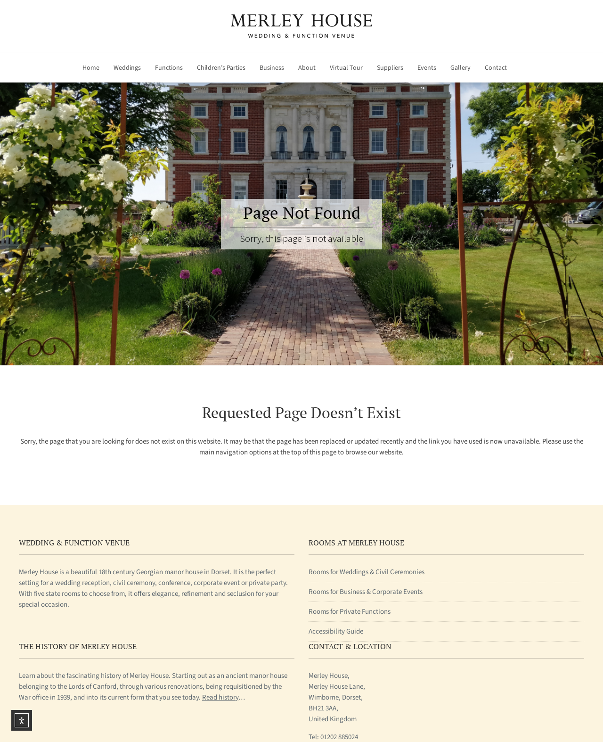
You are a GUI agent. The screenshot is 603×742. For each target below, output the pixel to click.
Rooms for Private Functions (350, 612)
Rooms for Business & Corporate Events (366, 592)
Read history (220, 697)
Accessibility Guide (336, 631)
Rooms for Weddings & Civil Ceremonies (366, 572)
